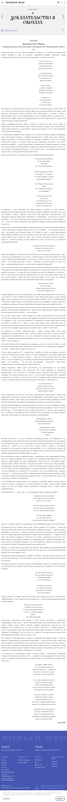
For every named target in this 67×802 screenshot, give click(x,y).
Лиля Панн (33, 41)
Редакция (4, 762)
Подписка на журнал (24, 760)
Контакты (54, 766)
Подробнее (6, 798)
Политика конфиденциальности (7, 775)
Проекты (3, 765)
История (3, 760)
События (3, 767)
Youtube (39, 765)
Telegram (39, 760)
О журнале (55, 761)
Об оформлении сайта (7, 772)
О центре (54, 764)
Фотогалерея (5, 769)
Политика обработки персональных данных (7, 779)
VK (38, 762)
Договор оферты (23, 762)
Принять (60, 798)
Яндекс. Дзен (41, 767)
